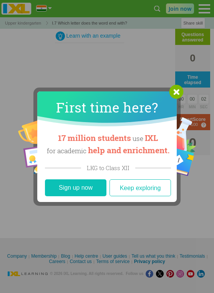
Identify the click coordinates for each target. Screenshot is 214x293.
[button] (176, 91)
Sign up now (76, 187)
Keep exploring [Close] (140, 188)
